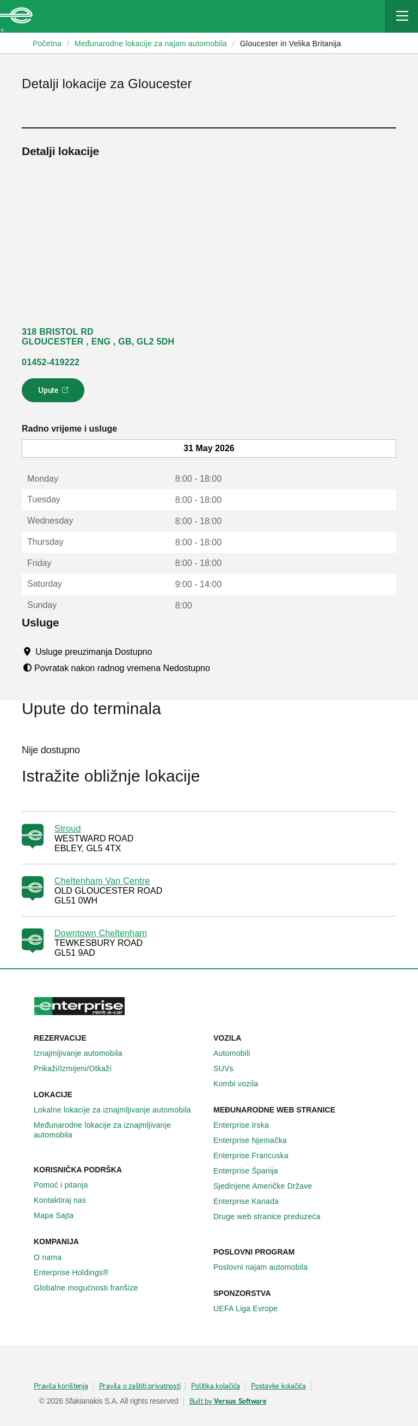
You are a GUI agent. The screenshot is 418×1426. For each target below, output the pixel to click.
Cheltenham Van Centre (102, 881)
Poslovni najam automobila (266, 1267)
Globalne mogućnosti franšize (92, 1287)
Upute (54, 393)
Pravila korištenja (61, 1386)
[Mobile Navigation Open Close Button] (401, 16)
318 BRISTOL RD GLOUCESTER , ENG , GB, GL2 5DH (98, 336)
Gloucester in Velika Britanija (290, 43)
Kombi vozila (241, 1083)
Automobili (237, 1053)
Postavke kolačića (278, 1386)
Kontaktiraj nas (66, 1200)
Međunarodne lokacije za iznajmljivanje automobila (119, 1130)
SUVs (229, 1068)
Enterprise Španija (251, 1170)
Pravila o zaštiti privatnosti (140, 1386)
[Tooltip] (162, 651)
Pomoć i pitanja (67, 1185)
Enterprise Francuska (256, 1155)
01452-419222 (50, 362)
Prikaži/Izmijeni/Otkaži (79, 1068)
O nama (53, 1257)
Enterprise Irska (247, 1125)
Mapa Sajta (59, 1215)
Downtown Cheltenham (100, 933)
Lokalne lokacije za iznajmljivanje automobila (118, 1109)
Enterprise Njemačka (256, 1140)
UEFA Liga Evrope (251, 1308)
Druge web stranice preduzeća (273, 1216)
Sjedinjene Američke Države (268, 1186)
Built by (228, 1401)
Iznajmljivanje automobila (84, 1053)
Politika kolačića (215, 1386)
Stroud (67, 828)
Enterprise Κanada (252, 1201)
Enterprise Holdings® (77, 1272)
